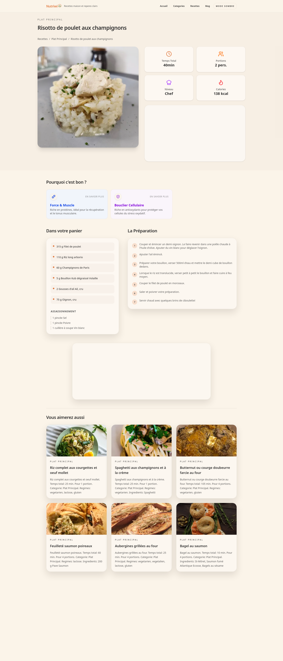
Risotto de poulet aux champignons (92, 39)
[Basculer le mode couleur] (225, 6)
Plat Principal (59, 39)
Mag (207, 6)
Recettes (194, 6)
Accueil (163, 6)
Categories (179, 6)
